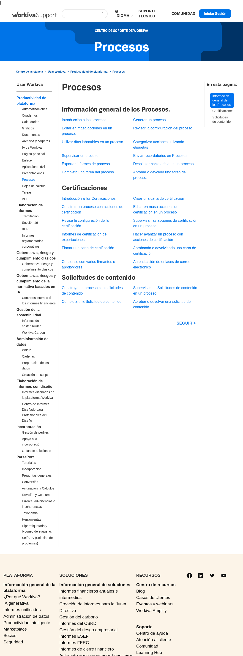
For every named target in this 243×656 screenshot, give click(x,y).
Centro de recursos (156, 584)
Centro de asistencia (29, 71)
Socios (9, 635)
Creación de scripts (35, 375)
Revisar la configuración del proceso (162, 128)
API (24, 199)
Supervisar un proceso (80, 156)
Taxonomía (30, 513)
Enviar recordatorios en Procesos (160, 156)
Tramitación (30, 216)
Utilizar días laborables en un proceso (92, 142)
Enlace (27, 160)
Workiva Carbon (33, 332)
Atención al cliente (153, 639)
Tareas (27, 192)
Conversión (30, 482)
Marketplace (15, 629)
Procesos (118, 71)
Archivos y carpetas (36, 141)
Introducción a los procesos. (84, 120)
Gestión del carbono (78, 617)
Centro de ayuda (152, 633)
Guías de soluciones (36, 451)
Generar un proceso (149, 120)
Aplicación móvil (33, 167)
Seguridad (13, 642)
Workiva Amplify (151, 610)
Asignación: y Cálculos (38, 488)
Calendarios (30, 122)
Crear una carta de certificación (158, 198)
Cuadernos (30, 115)
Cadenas (28, 356)
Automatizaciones (34, 109)
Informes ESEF (73, 636)
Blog (140, 591)
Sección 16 (30, 222)
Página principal (33, 154)
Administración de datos (26, 616)
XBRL (26, 229)
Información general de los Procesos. (222, 100)
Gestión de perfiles (35, 432)
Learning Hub (149, 652)
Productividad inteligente (26, 622)
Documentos (31, 135)
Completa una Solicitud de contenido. (92, 301)
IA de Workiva (32, 147)
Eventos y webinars (155, 603)
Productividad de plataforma (88, 71)
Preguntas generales (37, 475)
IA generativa (15, 603)
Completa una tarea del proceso (88, 172)
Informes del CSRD (77, 623)
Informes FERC (74, 642)
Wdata (26, 350)
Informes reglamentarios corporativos (32, 241)
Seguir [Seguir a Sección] (184, 323)
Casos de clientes (153, 597)
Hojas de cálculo (34, 186)
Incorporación (28, 427)
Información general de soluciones (94, 584)
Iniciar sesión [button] (215, 13)
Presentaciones (33, 173)
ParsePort (25, 457)
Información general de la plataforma (29, 587)
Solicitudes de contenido (221, 119)
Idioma (124, 16)
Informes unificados (22, 609)
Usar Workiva (56, 71)
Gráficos (28, 128)
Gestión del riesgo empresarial (88, 629)
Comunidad (147, 646)
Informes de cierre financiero (86, 649)
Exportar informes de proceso (86, 164)
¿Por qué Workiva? (21, 596)
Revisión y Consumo (36, 495)
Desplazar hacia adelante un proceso (163, 164)
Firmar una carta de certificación (88, 248)
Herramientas (31, 519)
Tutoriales (29, 463)
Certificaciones (222, 111)
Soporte (144, 626)
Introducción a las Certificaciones (89, 198)
